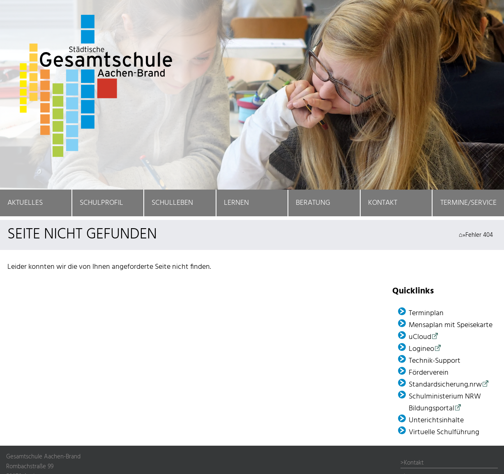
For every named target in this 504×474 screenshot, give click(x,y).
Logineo (421, 349)
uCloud (420, 337)
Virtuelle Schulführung (444, 432)
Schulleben (172, 203)
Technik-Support (434, 361)
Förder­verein (429, 373)
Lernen (236, 203)
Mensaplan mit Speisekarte (450, 325)
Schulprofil (101, 203)
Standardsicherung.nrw (445, 385)
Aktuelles (25, 203)
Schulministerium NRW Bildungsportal (445, 402)
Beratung (313, 203)
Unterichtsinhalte (436, 420)
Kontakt (382, 203)
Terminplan (426, 313)
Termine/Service (468, 203)
